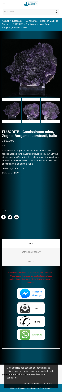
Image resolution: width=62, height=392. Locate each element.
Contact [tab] (31, 243)
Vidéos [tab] (31, 261)
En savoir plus (31, 383)
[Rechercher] (31, 12)
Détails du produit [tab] (31, 252)
